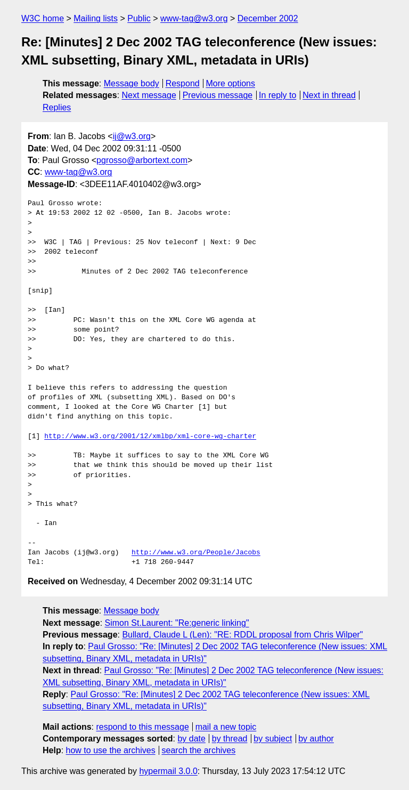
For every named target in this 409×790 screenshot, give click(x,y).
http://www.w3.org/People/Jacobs (196, 553)
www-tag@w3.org (194, 18)
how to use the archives (111, 750)
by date (191, 738)
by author (316, 738)
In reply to (277, 95)
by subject (272, 738)
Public (139, 18)
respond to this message (142, 726)
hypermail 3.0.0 (168, 771)
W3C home (42, 18)
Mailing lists (95, 18)
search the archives (199, 750)
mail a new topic (226, 726)
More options (231, 83)
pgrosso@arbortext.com (141, 160)
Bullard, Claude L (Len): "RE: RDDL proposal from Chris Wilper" (242, 634)
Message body (131, 83)
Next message (149, 95)
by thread (230, 738)
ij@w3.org (132, 136)
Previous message (218, 95)
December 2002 (268, 18)
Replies (57, 107)
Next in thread (329, 95)
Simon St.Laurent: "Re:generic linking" (177, 622)
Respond (183, 83)
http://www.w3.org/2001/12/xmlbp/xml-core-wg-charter (150, 436)
